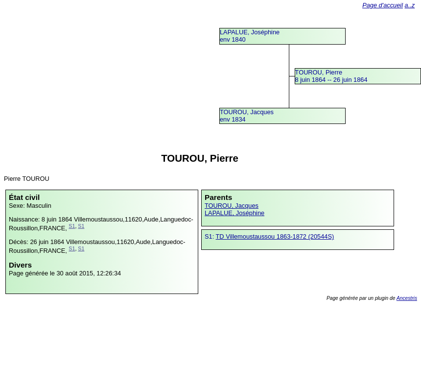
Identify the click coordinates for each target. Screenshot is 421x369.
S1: (210, 236)
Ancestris (407, 298)
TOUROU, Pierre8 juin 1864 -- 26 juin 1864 (331, 76)
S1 (72, 226)
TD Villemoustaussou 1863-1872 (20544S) (275, 236)
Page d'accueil (382, 5)
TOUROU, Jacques (231, 205)
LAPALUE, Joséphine (234, 213)
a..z (410, 5)
